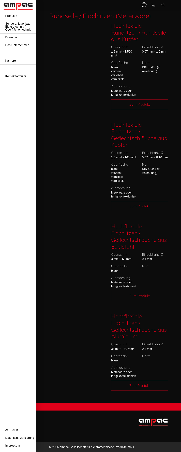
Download (11, 37)
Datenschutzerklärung (19, 437)
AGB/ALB (11, 430)
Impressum (12, 445)
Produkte (11, 16)
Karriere (10, 60)
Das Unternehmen (17, 45)
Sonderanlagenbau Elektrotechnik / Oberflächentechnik (18, 26)
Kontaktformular (15, 76)
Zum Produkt (139, 104)
